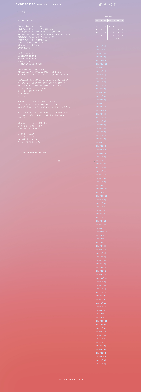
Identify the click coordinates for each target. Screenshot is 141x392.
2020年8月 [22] (101, 285)
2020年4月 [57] (101, 299)
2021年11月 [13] (101, 235)
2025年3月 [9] (101, 92)
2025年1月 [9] (101, 100)
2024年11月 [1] (101, 107)
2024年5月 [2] (101, 128)
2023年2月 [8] (101, 182)
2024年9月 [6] (101, 114)
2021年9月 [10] (101, 242)
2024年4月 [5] (101, 132)
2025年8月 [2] (101, 75)
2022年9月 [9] (101, 200)
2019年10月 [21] (101, 321)
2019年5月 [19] (101, 339)
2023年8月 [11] (101, 160)
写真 (58, 161)
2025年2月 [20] (101, 96)
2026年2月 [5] (101, 53)
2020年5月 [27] (101, 296)
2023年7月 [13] (101, 164)
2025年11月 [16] (101, 64)
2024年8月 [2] (101, 117)
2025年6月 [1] (101, 82)
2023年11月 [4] (101, 150)
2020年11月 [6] (101, 274)
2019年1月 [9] (101, 349)
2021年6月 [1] (101, 253)
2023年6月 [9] (101, 167)
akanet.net (25, 4)
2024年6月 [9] (101, 125)
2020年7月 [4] (101, 289)
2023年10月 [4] (101, 153)
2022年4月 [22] (101, 217)
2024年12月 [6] (101, 103)
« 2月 (101, 39)
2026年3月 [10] (101, 50)
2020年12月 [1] (101, 271)
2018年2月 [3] (101, 364)
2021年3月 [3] (101, 260)
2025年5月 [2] (101, 85)
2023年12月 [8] (101, 146)
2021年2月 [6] (101, 264)
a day (22, 11)
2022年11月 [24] (101, 192)
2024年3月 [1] (101, 135)
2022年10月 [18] (101, 196)
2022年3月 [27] (101, 221)
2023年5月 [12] (101, 171)
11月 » (118, 39)
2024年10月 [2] (101, 110)
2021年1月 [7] (101, 267)
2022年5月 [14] (101, 214)
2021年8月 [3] (101, 246)
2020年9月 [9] (101, 282)
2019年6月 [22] (101, 335)
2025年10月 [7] (101, 67)
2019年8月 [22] (101, 328)
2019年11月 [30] (101, 317)
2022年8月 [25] (101, 203)
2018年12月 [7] (101, 353)
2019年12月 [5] (101, 314)
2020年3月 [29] (101, 303)
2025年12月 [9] (101, 60)
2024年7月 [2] (101, 121)
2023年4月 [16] (101, 174)
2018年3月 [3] (101, 360)
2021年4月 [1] (101, 257)
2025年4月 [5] (101, 89)
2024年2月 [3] (101, 139)
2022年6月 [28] (101, 210)
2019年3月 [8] (101, 346)
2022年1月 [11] (101, 228)
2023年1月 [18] (101, 185)
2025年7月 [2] (101, 78)
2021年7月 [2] (101, 249)
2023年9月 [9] (101, 157)
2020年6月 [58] (101, 292)
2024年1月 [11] (101, 142)
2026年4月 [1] (101, 46)
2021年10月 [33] (101, 239)
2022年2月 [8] (101, 224)
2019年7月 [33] (101, 331)
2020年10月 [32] (101, 278)
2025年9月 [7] (101, 71)
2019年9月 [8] (101, 324)
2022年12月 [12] (101, 189)
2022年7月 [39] (101, 207)
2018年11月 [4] (101, 357)
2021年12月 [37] (101, 232)
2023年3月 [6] (101, 178)
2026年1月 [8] (101, 57)
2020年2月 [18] (101, 307)
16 (118, 29)
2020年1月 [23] (101, 310)
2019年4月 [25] (101, 342)
